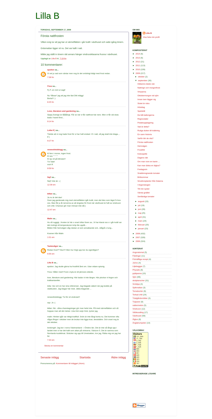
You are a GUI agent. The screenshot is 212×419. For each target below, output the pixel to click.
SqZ (49, 177)
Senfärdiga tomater (146, 196)
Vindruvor (136, 309)
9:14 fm (50, 121)
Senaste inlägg (49, 357)
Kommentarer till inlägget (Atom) (70, 363)
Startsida (85, 357)
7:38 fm (50, 77)
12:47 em (51, 210)
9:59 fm (50, 168)
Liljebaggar (137, 266)
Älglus (135, 319)
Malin (49, 218)
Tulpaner (136, 302)
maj (140, 213)
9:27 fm (50, 141)
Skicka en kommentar (53, 346)
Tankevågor (52, 246)
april (140, 217)
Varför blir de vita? (146, 138)
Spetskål (141, 111)
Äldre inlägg (118, 357)
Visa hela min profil (151, 37)
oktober (141, 77)
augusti (141, 201)
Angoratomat (138, 252)
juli (139, 205)
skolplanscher (138, 280)
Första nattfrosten (145, 142)
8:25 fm (50, 102)
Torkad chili (137, 295)
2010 (138, 69)
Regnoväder (143, 119)
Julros (135, 263)
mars (140, 221)
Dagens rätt (143, 158)
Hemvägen (142, 146)
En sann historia (145, 134)
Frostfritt (141, 150)
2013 (138, 58)
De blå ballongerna (146, 115)
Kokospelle (142, 154)
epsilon (50, 70)
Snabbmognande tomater (149, 173)
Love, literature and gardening (61, 111)
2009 (138, 73)
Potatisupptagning (145, 123)
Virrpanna (142, 92)
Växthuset (136, 316)
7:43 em (50, 340)
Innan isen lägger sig (147, 99)
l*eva (49, 86)
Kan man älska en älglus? (149, 165)
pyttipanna (137, 273)
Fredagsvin (142, 169)
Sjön (134, 277)
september (143, 80)
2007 (138, 237)
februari (141, 225)
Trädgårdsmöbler (140, 298)
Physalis (136, 270)
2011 (138, 65)
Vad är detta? (143, 127)
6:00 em (50, 254)
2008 (138, 233)
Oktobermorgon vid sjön (148, 95)
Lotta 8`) (51, 130)
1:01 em (50, 237)
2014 (138, 54)
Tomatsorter (137, 291)
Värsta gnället (144, 193)
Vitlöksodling (138, 312)
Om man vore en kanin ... (149, 161)
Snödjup (136, 284)
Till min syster (144, 189)
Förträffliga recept (140, 259)
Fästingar (136, 256)
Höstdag (141, 107)
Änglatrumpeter (139, 323)
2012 (138, 62)
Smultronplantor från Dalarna (150, 181)
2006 (138, 241)
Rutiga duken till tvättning (149, 130)
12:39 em (51, 185)
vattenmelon (137, 305)
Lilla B (47, 16)
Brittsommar (143, 177)
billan (49, 194)
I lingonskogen (144, 185)
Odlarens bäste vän (146, 84)
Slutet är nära (143, 103)
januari (141, 228)
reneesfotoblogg (55, 149)
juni (140, 209)
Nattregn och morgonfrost (149, 88)
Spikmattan (137, 287)
